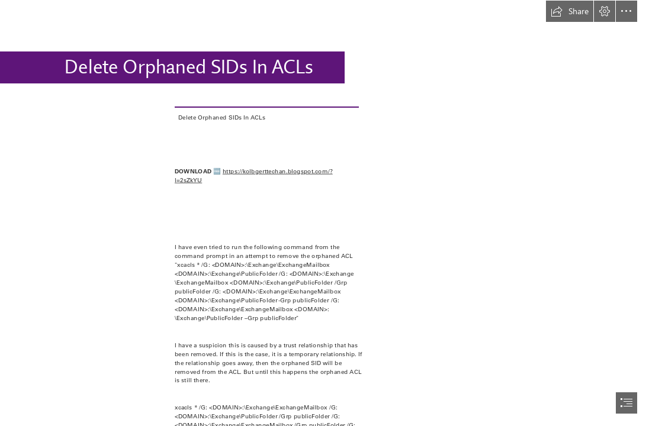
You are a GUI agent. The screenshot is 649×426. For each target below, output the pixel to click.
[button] (569, 11)
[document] (324, 213)
